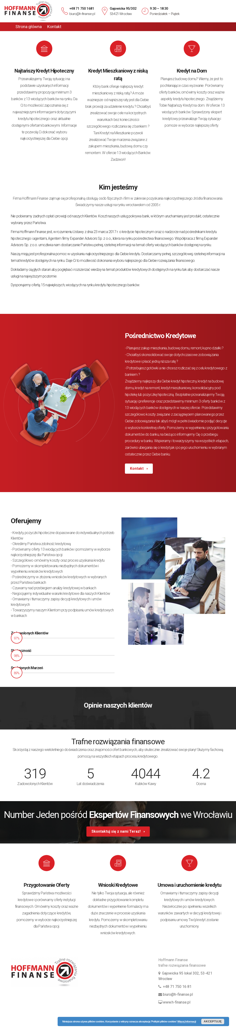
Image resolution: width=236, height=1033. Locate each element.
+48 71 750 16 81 (177, 986)
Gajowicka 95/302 (123, 8)
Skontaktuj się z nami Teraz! (116, 831)
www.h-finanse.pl (176, 1002)
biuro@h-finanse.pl (82, 14)
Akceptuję (213, 1021)
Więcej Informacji (186, 1021)
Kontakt (54, 27)
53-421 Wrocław (121, 14)
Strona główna (28, 27)
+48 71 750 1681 (81, 8)
